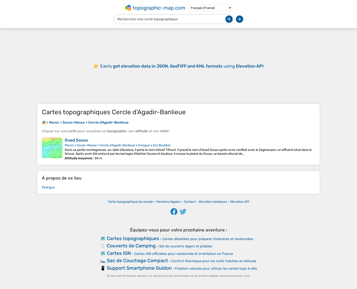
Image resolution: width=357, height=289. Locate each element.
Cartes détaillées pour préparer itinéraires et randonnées (208, 239)
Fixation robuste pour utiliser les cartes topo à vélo (216, 268)
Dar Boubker (162, 145)
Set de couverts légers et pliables (185, 246)
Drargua (144, 145)
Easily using (182, 66)
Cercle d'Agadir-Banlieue (117, 145)
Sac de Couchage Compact (137, 260)
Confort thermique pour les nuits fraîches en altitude (213, 261)
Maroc (69, 145)
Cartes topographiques (133, 238)
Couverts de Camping (131, 245)
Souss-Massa (87, 145)
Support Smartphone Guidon (139, 268)
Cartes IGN (119, 253)
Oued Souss (76, 140)
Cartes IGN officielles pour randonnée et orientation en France (183, 254)
